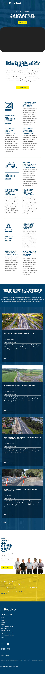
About (2, 619)
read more (6, 358)
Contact (2, 637)
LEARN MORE (8, 123)
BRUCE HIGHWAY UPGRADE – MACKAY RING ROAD (19, 385)
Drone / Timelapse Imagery (7, 635)
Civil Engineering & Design (7, 626)
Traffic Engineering (5, 628)
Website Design (4, 660)
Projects (3, 622)
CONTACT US (23, 87)
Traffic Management (5, 634)
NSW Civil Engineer (13, 666)
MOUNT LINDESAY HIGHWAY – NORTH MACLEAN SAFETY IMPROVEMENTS (21, 490)
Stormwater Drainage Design (7, 632)
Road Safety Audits (5, 630)
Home (2, 617)
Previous (4, 522)
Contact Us (22, 23)
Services (3, 624)
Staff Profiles (4, 621)
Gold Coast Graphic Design (16, 660)
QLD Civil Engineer (4, 666)
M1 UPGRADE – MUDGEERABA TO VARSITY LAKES (19, 333)
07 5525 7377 (5, 649)
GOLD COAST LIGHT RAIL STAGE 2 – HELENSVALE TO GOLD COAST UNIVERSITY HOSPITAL (22, 438)
